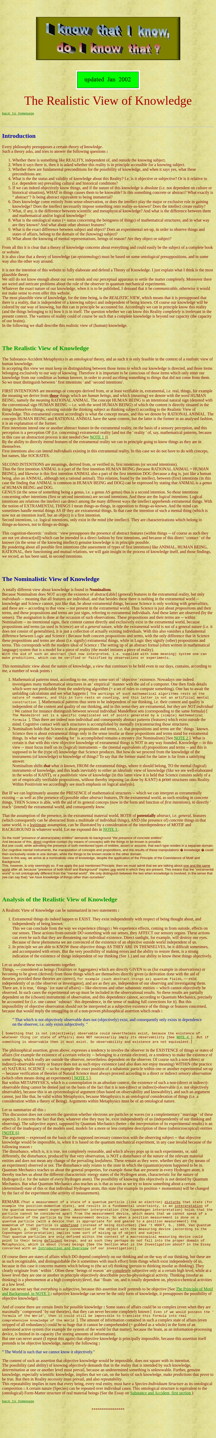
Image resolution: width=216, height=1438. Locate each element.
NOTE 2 (181, 749)
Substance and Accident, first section (161, 1416)
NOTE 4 (184, 1050)
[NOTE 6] (10, 1146)
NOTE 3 (110, 840)
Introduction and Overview (63, 1270)
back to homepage (18, 117)
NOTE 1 (97, 443)
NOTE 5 (81, 1091)
